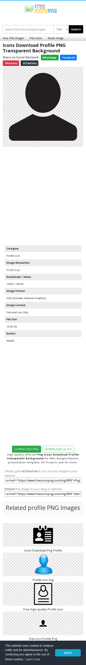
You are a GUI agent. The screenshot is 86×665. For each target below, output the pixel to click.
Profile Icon (13, 255)
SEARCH (76, 29)
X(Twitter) (29, 63)
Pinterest (11, 63)
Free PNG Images (13, 38)
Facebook (68, 57)
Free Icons (36, 38)
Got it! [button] (68, 652)
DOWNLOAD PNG (26, 449)
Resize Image (56, 38)
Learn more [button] (32, 659)
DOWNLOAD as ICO (58, 449)
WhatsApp (50, 57)
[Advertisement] (43, 195)
